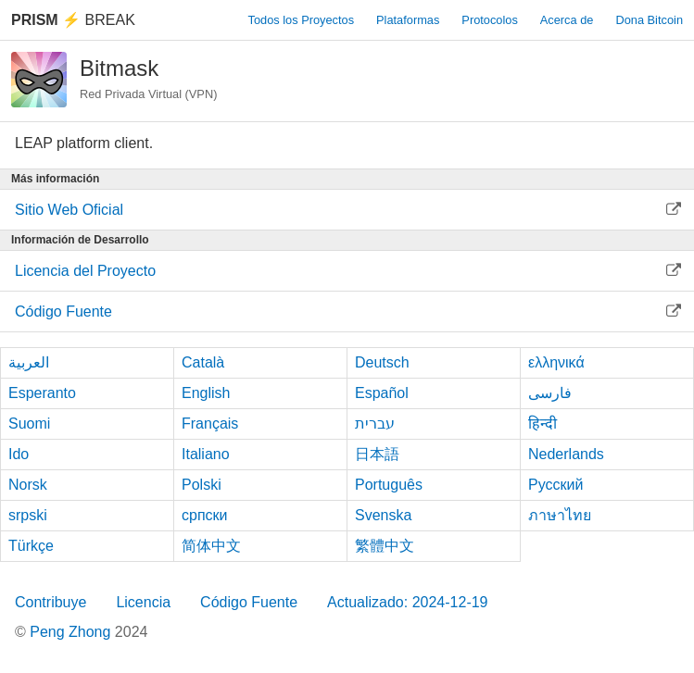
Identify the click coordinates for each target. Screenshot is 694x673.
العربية (28, 362)
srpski (27, 515)
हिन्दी (542, 423)
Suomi (29, 423)
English (206, 393)
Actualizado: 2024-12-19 (407, 602)
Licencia (143, 602)
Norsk (27, 484)
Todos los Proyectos (301, 20)
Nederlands (566, 454)
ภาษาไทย (559, 515)
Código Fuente (248, 602)
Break (73, 20)
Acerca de (567, 20)
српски (205, 515)
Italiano (206, 454)
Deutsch (382, 362)
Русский (555, 484)
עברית (375, 423)
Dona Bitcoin (649, 20)
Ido (18, 454)
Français (210, 423)
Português (389, 484)
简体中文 (211, 546)
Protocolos (489, 20)
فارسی (550, 393)
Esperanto (42, 393)
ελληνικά (556, 362)
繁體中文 (384, 546)
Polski (201, 484)
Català (203, 362)
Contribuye (50, 602)
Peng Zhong (72, 632)
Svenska (383, 515)
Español (382, 393)
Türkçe (31, 546)
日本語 (377, 454)
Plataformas (407, 20)
